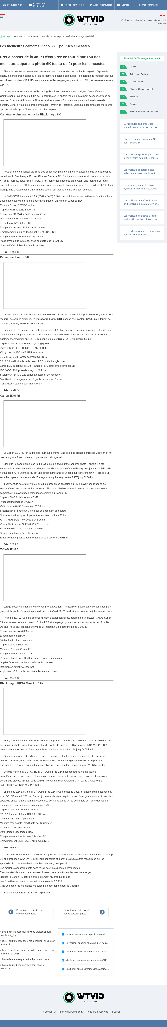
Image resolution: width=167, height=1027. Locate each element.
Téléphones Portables (139, 74)
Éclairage (134, 97)
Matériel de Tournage (51, 36)
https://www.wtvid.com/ (71, 1012)
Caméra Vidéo (136, 82)
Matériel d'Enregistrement (141, 89)
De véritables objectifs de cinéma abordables (29, 912)
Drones (133, 104)
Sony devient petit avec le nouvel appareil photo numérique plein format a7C (78, 912)
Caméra (133, 67)
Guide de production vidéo (26, 36)
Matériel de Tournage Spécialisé (79, 36)
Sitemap (116, 1012)
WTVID (6, 37)
